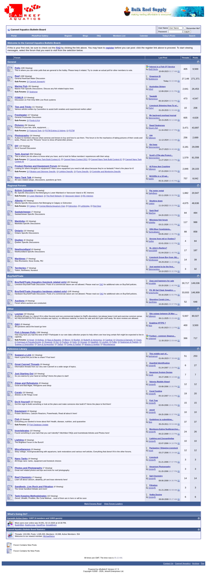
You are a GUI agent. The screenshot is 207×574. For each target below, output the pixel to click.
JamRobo (153, 302)
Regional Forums (16, 185)
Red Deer (97, 206)
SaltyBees (153, 193)
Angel (31, 340)
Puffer (114, 342)
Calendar (144, 36)
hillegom (152, 138)
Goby (74, 342)
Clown (138, 340)
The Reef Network (54, 196)
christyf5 (152, 366)
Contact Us (168, 563)
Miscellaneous (109, 344)
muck (151, 375)
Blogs (85, 36)
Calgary (32, 206)
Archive (195, 563)
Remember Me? (192, 28)
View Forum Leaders (113, 504)
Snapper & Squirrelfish (24, 344)
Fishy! (151, 108)
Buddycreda (30, 525)
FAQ (99, 36)
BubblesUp (153, 79)
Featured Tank (35, 131)
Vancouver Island (72, 196)
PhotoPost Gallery (40, 36)
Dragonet (48, 342)
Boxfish (77, 340)
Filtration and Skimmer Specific (42, 171)
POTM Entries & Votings (55, 131)
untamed (152, 338)
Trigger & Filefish (74, 344)
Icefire (151, 241)
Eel (57, 342)
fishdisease (153, 260)
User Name (163, 28)
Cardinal (108, 340)
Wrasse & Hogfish (92, 344)
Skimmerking (154, 118)
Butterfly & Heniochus (93, 340)
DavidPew (40, 525)
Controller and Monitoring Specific (106, 171)
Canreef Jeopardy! (37, 81)
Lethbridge (85, 206)
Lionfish (105, 342)
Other (10, 309)
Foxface (65, 342)
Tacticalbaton (154, 232)
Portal (14, 36)
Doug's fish (153, 128)
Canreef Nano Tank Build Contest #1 (44, 159)
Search (192, 36)
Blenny (67, 340)
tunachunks (153, 293)
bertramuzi (153, 356)
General (11, 62)
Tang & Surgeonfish (45, 344)
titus (150, 325)
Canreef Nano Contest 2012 (76, 159)
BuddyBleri (19, 525)
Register (68, 36)
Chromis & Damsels (124, 340)
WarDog (152, 213)
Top (202, 563)
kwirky (151, 179)
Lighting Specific (66, 171)
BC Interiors (88, 196)
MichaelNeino (49, 536)
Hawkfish (94, 342)
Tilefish (60, 344)
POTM (72, 131)
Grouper (83, 342)
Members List (119, 36)
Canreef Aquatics (183, 563)
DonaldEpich (51, 525)
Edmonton (72, 206)
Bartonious (153, 99)
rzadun (151, 203)
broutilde (152, 283)
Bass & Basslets (54, 340)
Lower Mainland (36, 196)
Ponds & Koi (34, 120)
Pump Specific (82, 171)
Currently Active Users (17, 518)
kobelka (152, 222)
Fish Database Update (38, 425)
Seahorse (33, 92)
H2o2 (151, 89)
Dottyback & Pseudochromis (29, 342)
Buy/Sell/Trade (15, 276)
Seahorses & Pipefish (129, 342)
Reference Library (17, 349)
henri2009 (153, 251)
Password (162, 32)
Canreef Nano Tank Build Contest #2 (106, 159)
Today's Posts (169, 36)
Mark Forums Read (93, 504)
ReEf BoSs (153, 69)
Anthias (41, 340)
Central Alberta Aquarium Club (52, 206)
